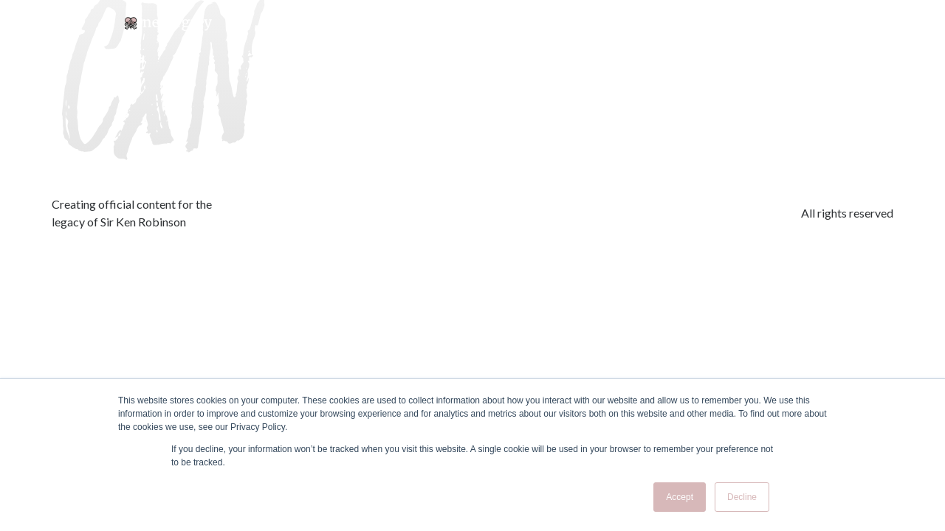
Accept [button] (679, 497)
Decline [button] (742, 497)
